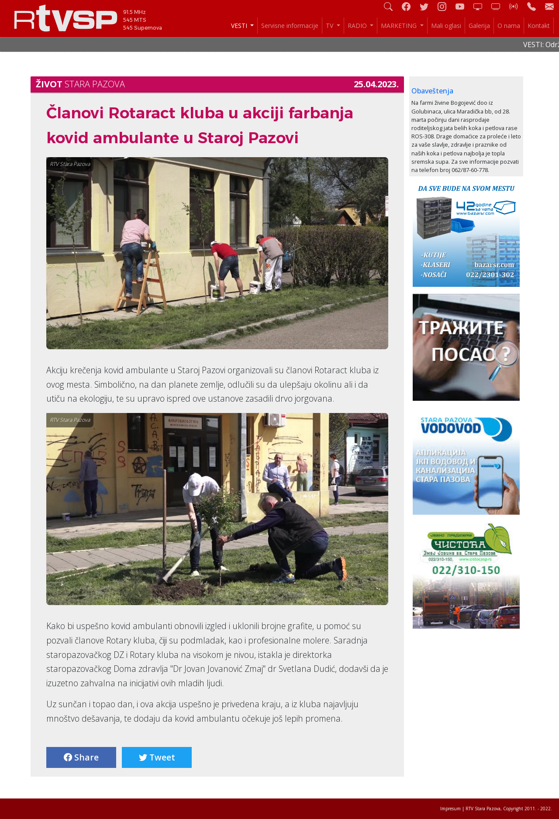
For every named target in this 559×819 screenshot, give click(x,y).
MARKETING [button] (399, 25)
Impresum (450, 808)
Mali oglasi (446, 25)
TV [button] (330, 25)
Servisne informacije (289, 25)
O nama (508, 25)
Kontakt (539, 25)
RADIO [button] (358, 25)
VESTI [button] (240, 25)
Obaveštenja (432, 91)
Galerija (479, 25)
